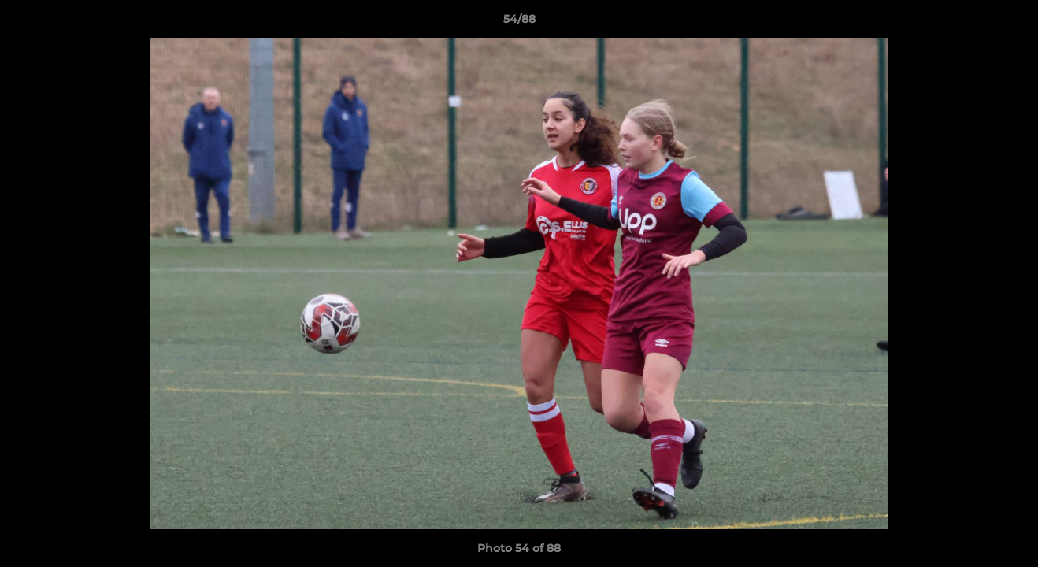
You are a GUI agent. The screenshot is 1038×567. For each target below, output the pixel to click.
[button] (1009, 23)
